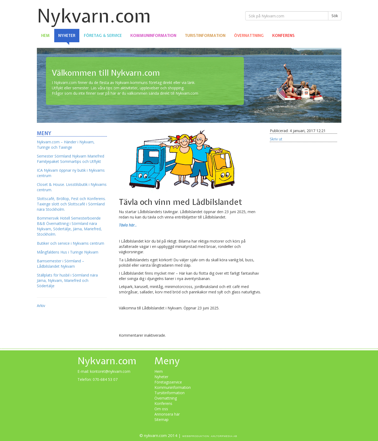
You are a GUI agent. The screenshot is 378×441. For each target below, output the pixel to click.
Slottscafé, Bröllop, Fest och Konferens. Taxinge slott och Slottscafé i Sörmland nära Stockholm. (71, 204)
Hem (45, 35)
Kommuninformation (153, 35)
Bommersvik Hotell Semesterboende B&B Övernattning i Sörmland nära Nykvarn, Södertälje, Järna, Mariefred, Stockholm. (69, 226)
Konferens (283, 35)
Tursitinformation (169, 392)
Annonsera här (167, 414)
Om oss (161, 408)
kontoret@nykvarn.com (110, 371)
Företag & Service (103, 35)
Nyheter (66, 35)
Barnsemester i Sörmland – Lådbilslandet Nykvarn (60, 263)
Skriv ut (276, 138)
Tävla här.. (128, 225)
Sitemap (161, 419)
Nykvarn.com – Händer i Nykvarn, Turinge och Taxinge (66, 144)
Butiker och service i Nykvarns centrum (70, 243)
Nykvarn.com (94, 15)
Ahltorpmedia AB (224, 436)
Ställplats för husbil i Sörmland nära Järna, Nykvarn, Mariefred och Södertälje (67, 280)
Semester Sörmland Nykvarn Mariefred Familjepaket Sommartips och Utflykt (70, 159)
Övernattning (249, 35)
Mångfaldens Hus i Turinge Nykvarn (67, 252)
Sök (335, 15)
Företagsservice (168, 382)
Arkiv (41, 305)
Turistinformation (205, 35)
